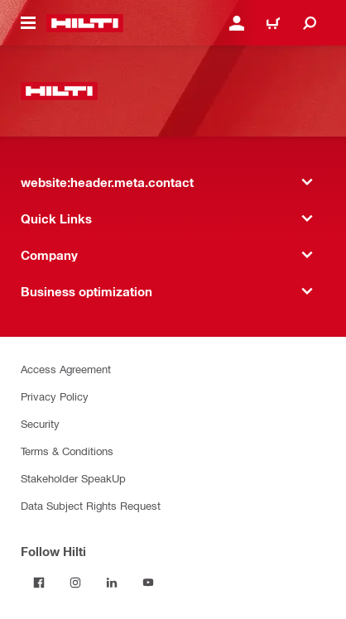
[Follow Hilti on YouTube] (148, 582)
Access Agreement (66, 368)
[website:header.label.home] (84, 23)
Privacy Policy (55, 396)
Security (40, 423)
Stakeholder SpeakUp (73, 478)
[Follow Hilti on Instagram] (75, 582)
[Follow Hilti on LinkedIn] (112, 582)
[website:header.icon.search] (309, 23)
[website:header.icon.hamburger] (28, 23)
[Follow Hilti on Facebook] (39, 582)
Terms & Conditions (67, 450)
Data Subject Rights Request (91, 505)
